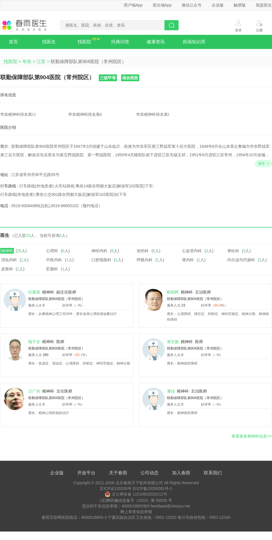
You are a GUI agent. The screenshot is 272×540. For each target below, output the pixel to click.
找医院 (84, 41)
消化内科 (9, 260)
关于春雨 (118, 472)
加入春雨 (181, 472)
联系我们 (213, 472)
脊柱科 (233, 250)
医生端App (162, 5)
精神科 (7, 250)
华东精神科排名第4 (85, 114)
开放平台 (86, 472)
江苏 (41, 61)
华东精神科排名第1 (153, 114)
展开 (263, 164)
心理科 (52, 250)
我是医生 (264, 5)
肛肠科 (52, 269)
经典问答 (120, 41)
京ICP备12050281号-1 (152, 488)
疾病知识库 (194, 41)
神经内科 (99, 250)
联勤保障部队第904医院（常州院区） (56, 299)
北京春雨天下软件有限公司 (139, 483)
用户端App (133, 5)
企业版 (218, 5)
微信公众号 (192, 5)
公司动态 (149, 472)
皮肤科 (7, 269)
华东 (26, 61)
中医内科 (54, 260)
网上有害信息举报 (136, 511)
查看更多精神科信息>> (252, 436)
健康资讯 (156, 41)
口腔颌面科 (101, 260)
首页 (13, 41)
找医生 (49, 41)
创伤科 (143, 250)
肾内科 (188, 260)
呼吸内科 (145, 260)
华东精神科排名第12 (18, 114)
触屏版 (240, 5)
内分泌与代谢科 (241, 260)
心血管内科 (192, 250)
